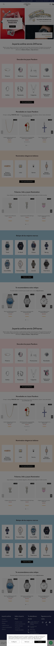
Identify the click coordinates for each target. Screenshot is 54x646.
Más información (37, 638)
